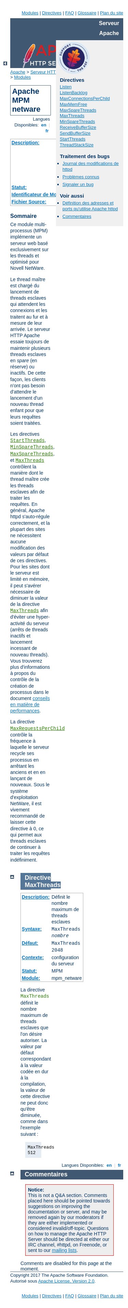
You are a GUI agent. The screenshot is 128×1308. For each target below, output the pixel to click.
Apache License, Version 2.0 (66, 1281)
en (43, 125)
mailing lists (64, 1250)
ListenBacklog (73, 92)
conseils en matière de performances (30, 704)
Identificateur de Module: (40, 194)
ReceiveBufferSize (78, 127)
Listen (66, 86)
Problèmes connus (80, 176)
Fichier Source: (29, 201)
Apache (17, 72)
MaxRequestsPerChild (37, 728)
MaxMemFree (73, 104)
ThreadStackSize (77, 144)
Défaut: (30, 943)
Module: (31, 978)
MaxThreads (30, 460)
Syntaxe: (32, 929)
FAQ (69, 12)
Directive (38, 877)
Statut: (19, 187)
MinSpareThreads (31, 447)
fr (47, 130)
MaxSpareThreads (31, 454)
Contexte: (33, 957)
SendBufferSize (75, 133)
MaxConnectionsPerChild (85, 98)
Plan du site (111, 12)
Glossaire (87, 12)
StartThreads (27, 440)
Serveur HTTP (44, 72)
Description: (26, 142)
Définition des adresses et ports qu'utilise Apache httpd (90, 205)
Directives (51, 12)
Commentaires (76, 216)
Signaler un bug (78, 184)
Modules (30, 12)
